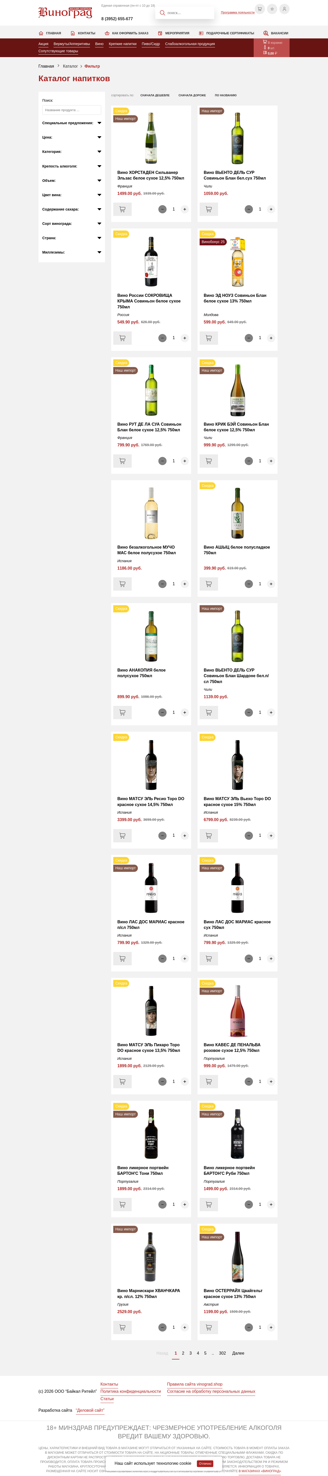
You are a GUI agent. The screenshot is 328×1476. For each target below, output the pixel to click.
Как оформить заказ (130, 33)
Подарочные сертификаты (230, 33)
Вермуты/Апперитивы (72, 44)
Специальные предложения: (67, 123)
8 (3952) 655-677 (117, 19)
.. (213, 1353)
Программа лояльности (237, 12)
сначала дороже (192, 95)
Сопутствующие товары (58, 51)
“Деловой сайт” (90, 1410)
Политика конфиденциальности (130, 1391)
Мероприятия (177, 33)
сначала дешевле (155, 95)
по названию (226, 95)
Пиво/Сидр (151, 44)
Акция (43, 44)
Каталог (70, 66)
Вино (99, 44)
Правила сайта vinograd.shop (194, 1384)
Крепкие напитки (123, 44)
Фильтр (92, 66)
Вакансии (279, 33)
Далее (238, 1353)
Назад (162, 1353)
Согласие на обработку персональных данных (211, 1391)
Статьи (107, 1399)
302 (222, 1353)
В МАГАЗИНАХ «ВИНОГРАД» (260, 1471)
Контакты (86, 33)
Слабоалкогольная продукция (190, 44)
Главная (53, 33)
